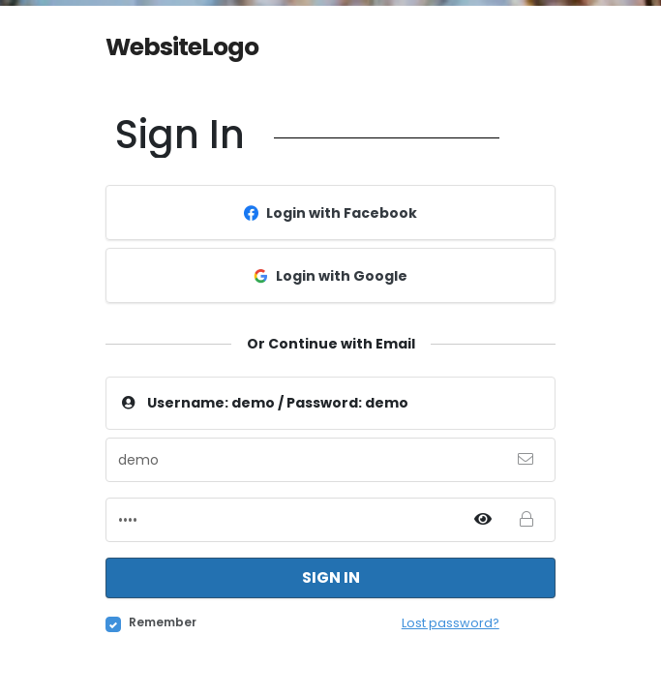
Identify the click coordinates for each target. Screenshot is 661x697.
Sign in (331, 577)
